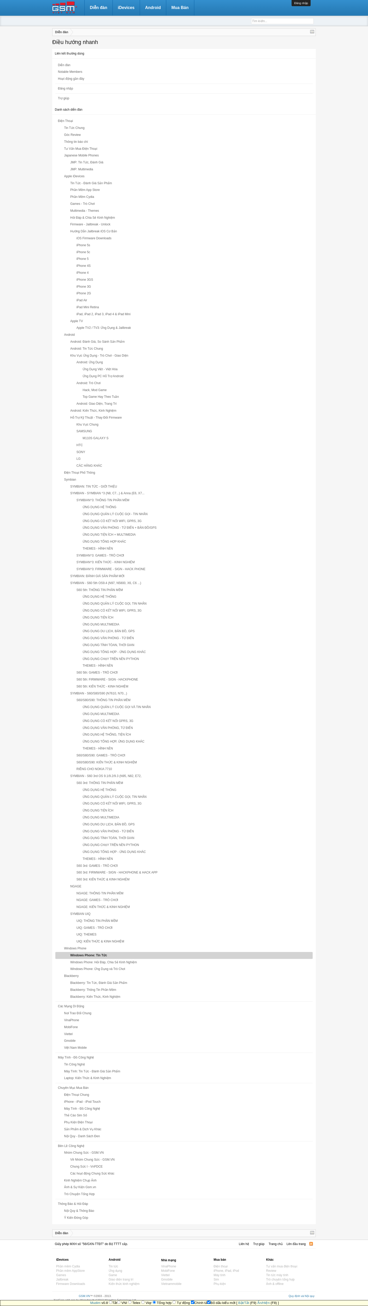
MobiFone (168, 1271)
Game (113, 1275)
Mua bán (220, 1259)
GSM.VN (84, 1296)
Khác (270, 1259)
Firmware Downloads (70, 1284)
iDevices (126, 7)
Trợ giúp (63, 98)
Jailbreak (62, 1279)
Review (271, 1271)
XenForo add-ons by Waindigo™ (74, 1300)
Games (61, 1275)
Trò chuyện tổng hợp (280, 1279)
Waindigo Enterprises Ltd (120, 1300)
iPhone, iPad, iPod (226, 1271)
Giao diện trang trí (121, 1279)
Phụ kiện (220, 1284)
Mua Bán (180, 7)
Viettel (165, 1275)
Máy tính (219, 1275)
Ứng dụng (115, 1271)
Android (153, 7)
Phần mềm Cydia (68, 1266)
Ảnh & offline (275, 1284)
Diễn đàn (64, 65)
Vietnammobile (171, 1284)
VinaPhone (168, 1266)
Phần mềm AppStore (70, 1271)
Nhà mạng (168, 1260)
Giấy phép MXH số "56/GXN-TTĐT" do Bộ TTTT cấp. (91, 1244)
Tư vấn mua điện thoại (281, 1266)
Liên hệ (244, 1244)
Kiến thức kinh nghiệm (124, 1284)
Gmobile (167, 1279)
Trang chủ (276, 1244)
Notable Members (70, 72)
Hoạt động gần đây (71, 79)
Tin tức (113, 1266)
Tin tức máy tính (277, 1275)
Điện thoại (221, 1266)
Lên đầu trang (296, 1244)
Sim (216, 1279)
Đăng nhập (301, 3)
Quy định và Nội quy (302, 1296)
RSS (311, 1244)
